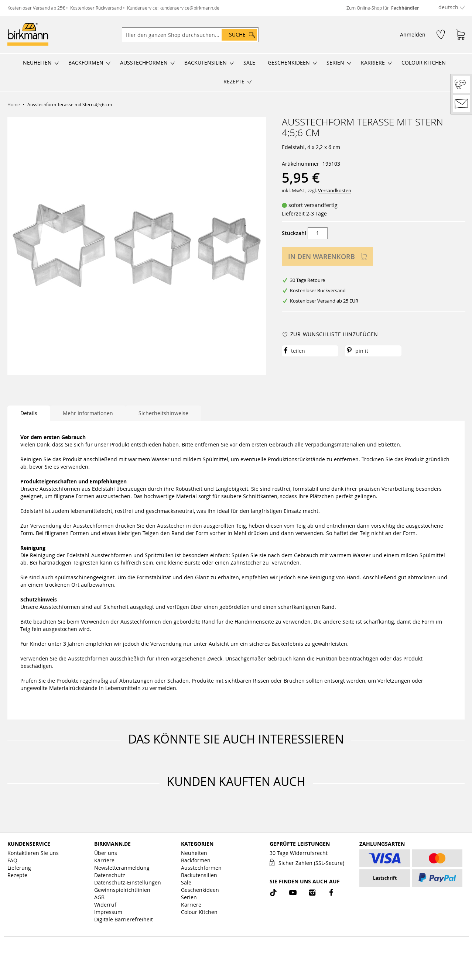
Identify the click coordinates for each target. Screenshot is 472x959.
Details (28, 413)
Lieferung (19, 867)
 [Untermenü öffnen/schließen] (57, 63)
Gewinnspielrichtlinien (122, 889)
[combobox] (190, 34)
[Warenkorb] (460, 34)
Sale (186, 882)
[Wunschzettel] (441, 34)
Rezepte (17, 875)
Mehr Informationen (88, 413)
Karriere (104, 860)
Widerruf (105, 904)
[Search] (239, 35)
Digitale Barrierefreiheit (123, 919)
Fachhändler (405, 8)
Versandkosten (334, 190)
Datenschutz (109, 875)
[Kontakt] (461, 103)
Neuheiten (194, 852)
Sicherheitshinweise (163, 413)
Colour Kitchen (199, 911)
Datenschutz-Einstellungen (127, 882)
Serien (189, 897)
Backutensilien (199, 875)
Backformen (196, 860)
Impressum (108, 911)
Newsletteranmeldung (122, 867)
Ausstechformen (201, 867)
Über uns (105, 852)
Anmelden (412, 34)
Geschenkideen (200, 889)
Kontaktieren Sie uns (33, 852)
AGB (99, 897)
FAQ (12, 860)
